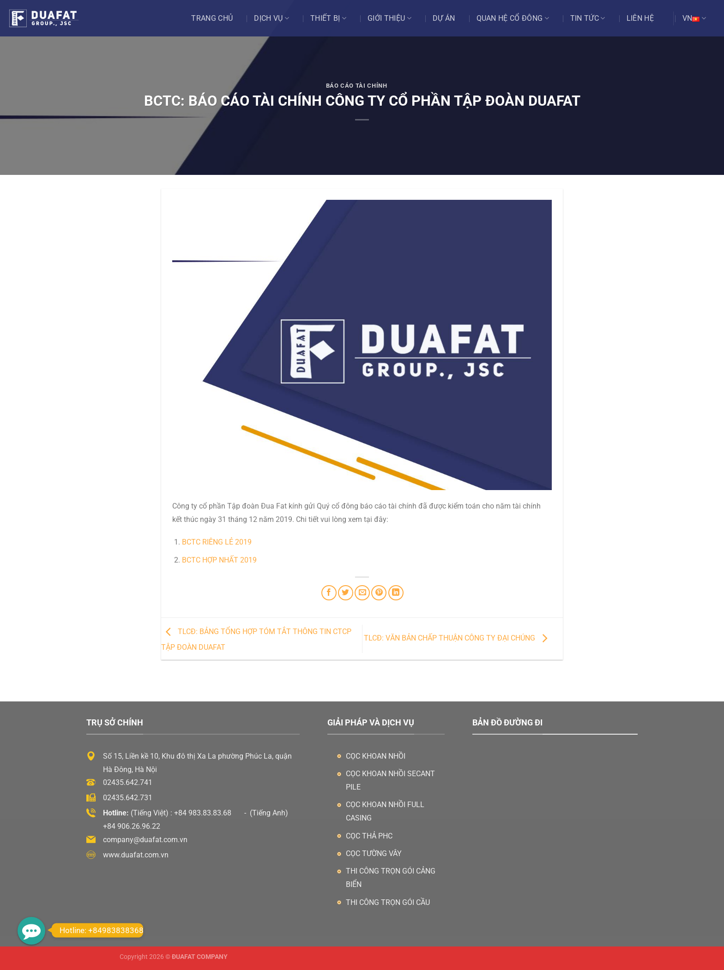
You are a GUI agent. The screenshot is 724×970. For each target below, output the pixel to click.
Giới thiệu (389, 18)
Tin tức (587, 18)
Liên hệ (640, 18)
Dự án (444, 18)
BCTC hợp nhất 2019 (219, 560)
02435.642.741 (127, 782)
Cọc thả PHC (369, 836)
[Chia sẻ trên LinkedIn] (396, 592)
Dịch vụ (271, 18)
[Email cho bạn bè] (362, 592)
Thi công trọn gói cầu (388, 902)
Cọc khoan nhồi (375, 756)
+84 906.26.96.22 (131, 826)
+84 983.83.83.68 (202, 812)
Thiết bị (328, 18)
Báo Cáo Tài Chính (356, 85)
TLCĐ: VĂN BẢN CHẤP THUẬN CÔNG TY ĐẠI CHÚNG (458, 638)
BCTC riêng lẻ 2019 (217, 542)
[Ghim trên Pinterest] (378, 592)
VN (694, 18)
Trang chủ (212, 18)
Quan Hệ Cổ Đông (513, 18)
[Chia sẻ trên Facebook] (329, 592)
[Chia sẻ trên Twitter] (345, 592)
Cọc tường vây (374, 853)
